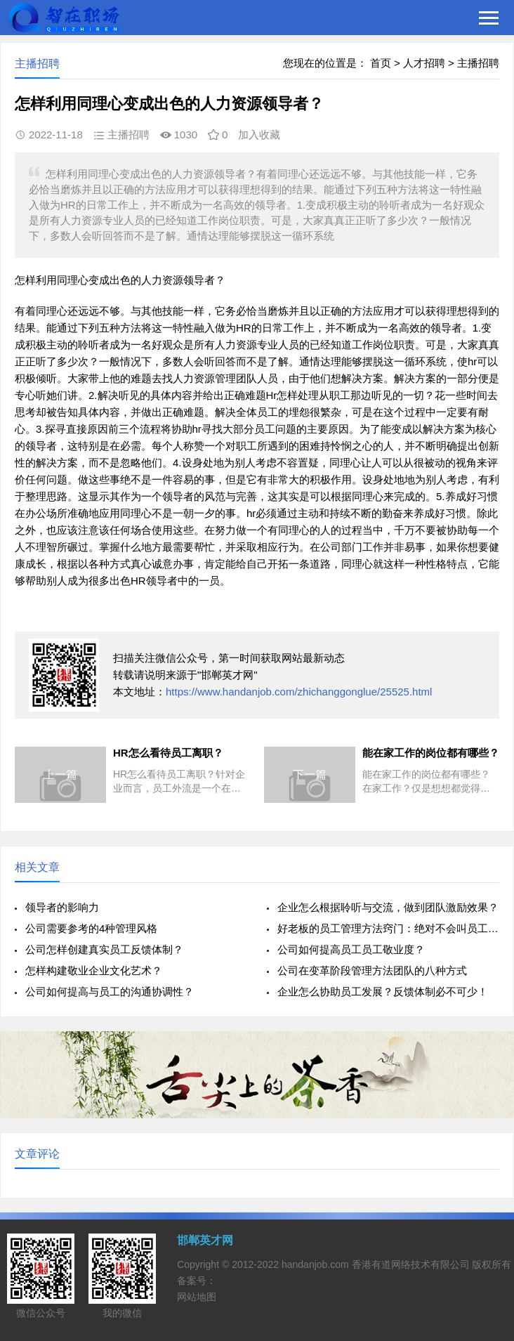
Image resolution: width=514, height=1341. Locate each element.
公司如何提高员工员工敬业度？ (351, 949)
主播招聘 (478, 63)
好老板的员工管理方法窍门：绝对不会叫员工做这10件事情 (388, 928)
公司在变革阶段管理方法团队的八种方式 (372, 970)
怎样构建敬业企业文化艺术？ (93, 970)
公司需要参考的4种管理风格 (91, 928)
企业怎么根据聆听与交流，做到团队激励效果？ (388, 907)
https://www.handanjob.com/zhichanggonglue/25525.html (299, 692)
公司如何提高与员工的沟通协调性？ (109, 991)
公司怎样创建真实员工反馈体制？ (104, 949)
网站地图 (196, 1296)
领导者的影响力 (62, 907)
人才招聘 (424, 63)
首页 (380, 63)
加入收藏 (259, 134)
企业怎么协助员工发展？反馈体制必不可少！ (382, 991)
